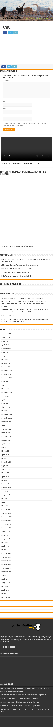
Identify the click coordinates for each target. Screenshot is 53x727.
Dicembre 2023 (6, 370)
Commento (7, 80)
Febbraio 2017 (6, 509)
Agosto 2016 (5, 531)
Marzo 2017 (5, 506)
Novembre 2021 (6, 418)
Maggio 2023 (5, 389)
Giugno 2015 (5, 583)
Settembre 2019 (6, 440)
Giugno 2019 (5, 447)
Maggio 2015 (5, 586)
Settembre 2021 (6, 422)
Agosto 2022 (5, 400)
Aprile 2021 (5, 425)
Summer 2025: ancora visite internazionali (15, 272)
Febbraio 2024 (6, 367)
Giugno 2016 (5, 539)
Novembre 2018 (6, 462)
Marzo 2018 (5, 480)
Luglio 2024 (5, 352)
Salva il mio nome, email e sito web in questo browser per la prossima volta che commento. (24, 124)
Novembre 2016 (6, 520)
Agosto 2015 (5, 575)
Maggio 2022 (5, 411)
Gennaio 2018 (6, 487)
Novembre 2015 (6, 564)
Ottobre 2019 (6, 436)
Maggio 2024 (5, 359)
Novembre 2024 (6, 348)
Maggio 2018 (5, 473)
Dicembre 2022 (6, 392)
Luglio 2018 (5, 466)
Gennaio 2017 (6, 513)
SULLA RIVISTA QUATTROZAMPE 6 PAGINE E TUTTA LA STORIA (21, 709)
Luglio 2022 (5, 403)
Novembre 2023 (6, 374)
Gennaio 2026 (6, 334)
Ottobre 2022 (6, 396)
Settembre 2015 (6, 572)
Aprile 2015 (5, 590)
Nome (5, 101)
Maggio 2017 (5, 498)
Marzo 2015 (5, 594)
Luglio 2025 (5, 341)
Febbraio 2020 (6, 433)
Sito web (6, 116)
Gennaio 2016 (6, 557)
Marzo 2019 (5, 458)
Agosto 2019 (5, 444)
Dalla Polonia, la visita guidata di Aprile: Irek (16, 276)
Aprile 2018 (5, 477)
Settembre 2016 (6, 528)
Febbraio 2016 (6, 553)
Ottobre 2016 (6, 524)
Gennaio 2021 (6, 429)
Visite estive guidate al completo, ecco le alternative (27, 298)
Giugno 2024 (5, 356)
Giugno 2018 (5, 469)
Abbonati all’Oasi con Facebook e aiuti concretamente (19, 265)
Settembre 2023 (6, 378)
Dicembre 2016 (6, 517)
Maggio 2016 (5, 542)
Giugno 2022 (5, 407)
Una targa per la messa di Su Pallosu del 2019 (16, 269)
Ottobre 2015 (6, 568)
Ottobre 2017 (6, 491)
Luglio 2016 (5, 535)
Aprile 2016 (5, 546)
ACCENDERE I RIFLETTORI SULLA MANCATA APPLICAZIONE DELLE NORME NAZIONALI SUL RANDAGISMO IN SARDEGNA (24, 304)
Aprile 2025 (5, 345)
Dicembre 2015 (6, 561)
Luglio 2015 (5, 579)
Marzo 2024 (5, 363)
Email (5, 109)
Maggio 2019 (5, 451)
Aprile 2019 (5, 455)
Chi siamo (11, 315)
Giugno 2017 (5, 495)
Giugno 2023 (5, 385)
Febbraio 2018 (6, 484)
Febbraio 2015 (6, 597)
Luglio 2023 (5, 381)
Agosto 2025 (5, 337)
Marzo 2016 (5, 550)
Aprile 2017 (5, 502)
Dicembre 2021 (6, 414)
